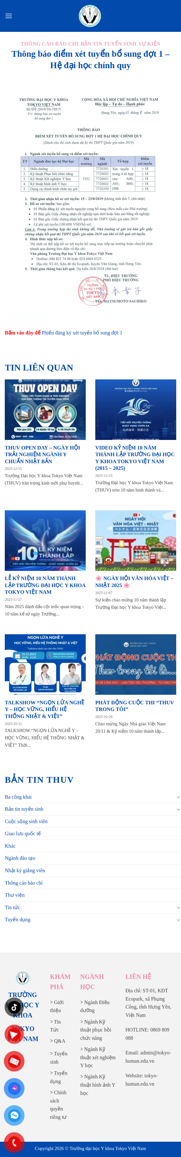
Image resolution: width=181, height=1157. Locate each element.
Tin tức (12, 907)
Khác (10, 846)
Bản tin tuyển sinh (24, 809)
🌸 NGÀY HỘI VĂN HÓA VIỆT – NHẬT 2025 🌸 (134, 581)
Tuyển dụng (17, 919)
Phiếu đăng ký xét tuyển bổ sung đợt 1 (82, 332)
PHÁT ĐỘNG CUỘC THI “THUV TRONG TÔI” (134, 706)
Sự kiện (149, 44)
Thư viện (15, 895)
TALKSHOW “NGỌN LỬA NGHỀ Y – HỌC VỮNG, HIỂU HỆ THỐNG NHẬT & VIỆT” (44, 709)
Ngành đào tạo (20, 858)
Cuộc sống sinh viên (26, 821)
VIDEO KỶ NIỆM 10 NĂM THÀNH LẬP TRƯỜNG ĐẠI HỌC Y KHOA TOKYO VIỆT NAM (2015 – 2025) (135, 458)
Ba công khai (18, 797)
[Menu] (8, 16)
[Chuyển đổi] (178, 797)
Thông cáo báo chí (24, 883)
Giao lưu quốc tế (23, 833)
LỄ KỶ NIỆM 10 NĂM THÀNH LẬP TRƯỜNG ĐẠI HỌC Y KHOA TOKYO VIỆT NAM (45, 585)
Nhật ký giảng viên (25, 870)
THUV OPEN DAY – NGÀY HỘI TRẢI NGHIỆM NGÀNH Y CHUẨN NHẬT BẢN (42, 454)
